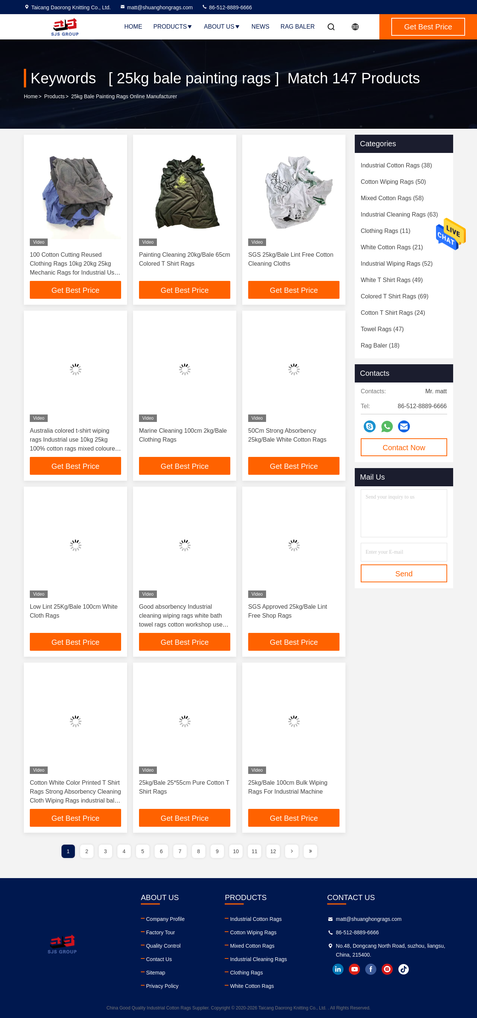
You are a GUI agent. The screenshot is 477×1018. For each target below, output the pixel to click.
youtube (354, 969)
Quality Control (163, 946)
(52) (397, 263)
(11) (385, 231)
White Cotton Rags (252, 986)
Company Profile (165, 919)
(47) (382, 329)
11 (255, 851)
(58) (392, 198)
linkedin (338, 969)
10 (236, 851)
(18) (380, 345)
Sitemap (155, 973)
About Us (222, 26)
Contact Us (159, 959)
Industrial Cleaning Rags (258, 959)
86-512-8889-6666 (227, 7)
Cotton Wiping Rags (253, 932)
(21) (392, 247)
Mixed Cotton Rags (252, 946)
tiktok (403, 969)
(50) (393, 182)
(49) (392, 280)
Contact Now (404, 448)
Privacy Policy (162, 986)
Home (133, 26)
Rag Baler (298, 26)
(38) (396, 165)
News (260, 26)
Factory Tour (160, 932)
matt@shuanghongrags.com (156, 7)
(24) (393, 313)
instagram (387, 969)
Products (173, 26)
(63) (399, 214)
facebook (370, 969)
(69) (395, 296)
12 (273, 851)
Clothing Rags (246, 973)
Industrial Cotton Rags (256, 919)
